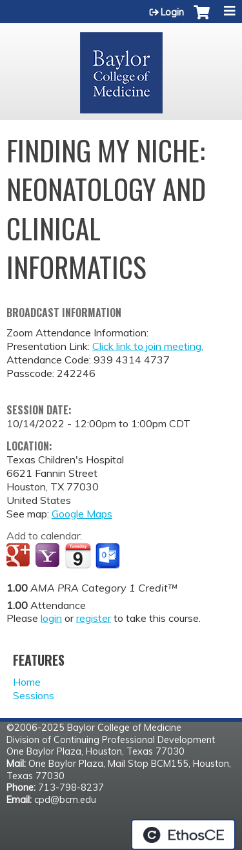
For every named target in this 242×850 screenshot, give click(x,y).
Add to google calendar (19, 556)
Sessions (33, 695)
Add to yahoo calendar (48, 556)
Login (172, 12)
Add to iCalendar (78, 555)
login (51, 618)
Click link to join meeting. (147, 346)
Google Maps (82, 513)
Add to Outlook (109, 556)
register (93, 618)
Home (27, 681)
